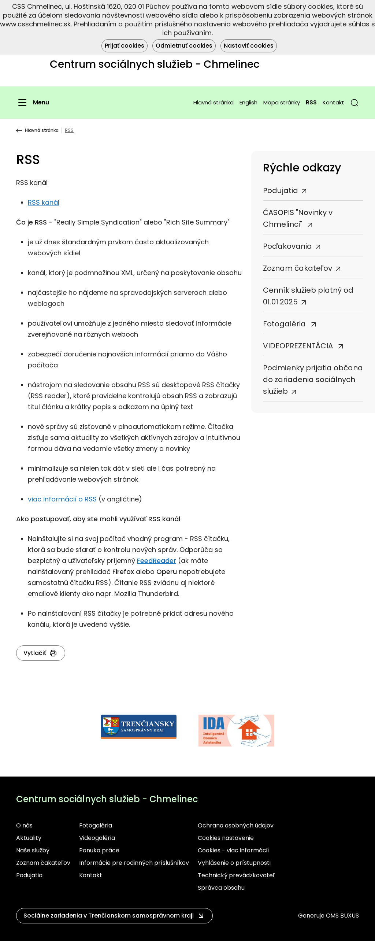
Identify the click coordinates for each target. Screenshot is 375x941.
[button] (354, 102)
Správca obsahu (221, 887)
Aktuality (28, 838)
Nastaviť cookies (249, 45)
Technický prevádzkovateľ (236, 875)
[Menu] (32, 102)
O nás (24, 825)
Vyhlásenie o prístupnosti (234, 863)
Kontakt (333, 102)
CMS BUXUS (342, 915)
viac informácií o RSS (62, 499)
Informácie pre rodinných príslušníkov (134, 863)
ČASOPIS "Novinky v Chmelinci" (298, 218)
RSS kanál (43, 202)
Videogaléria (97, 838)
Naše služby (32, 850)
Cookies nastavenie (226, 838)
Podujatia (280, 190)
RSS (311, 102)
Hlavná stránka (213, 102)
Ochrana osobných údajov (236, 825)
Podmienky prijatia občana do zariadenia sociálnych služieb (313, 379)
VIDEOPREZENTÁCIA (299, 346)
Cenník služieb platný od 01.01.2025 (308, 296)
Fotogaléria (285, 324)
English (248, 102)
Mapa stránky (281, 102)
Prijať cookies (124, 45)
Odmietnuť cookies (184, 45)
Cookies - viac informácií (233, 850)
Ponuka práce (99, 850)
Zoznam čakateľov (297, 268)
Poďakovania (287, 246)
